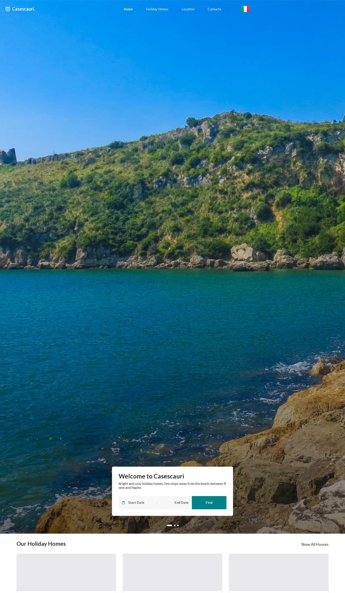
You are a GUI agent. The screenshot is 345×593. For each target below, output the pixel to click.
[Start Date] (140, 502)
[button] (245, 9)
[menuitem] (128, 9)
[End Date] (176, 502)
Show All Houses (314, 544)
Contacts (214, 9)
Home (128, 9)
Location (188, 9)
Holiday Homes (157, 9)
